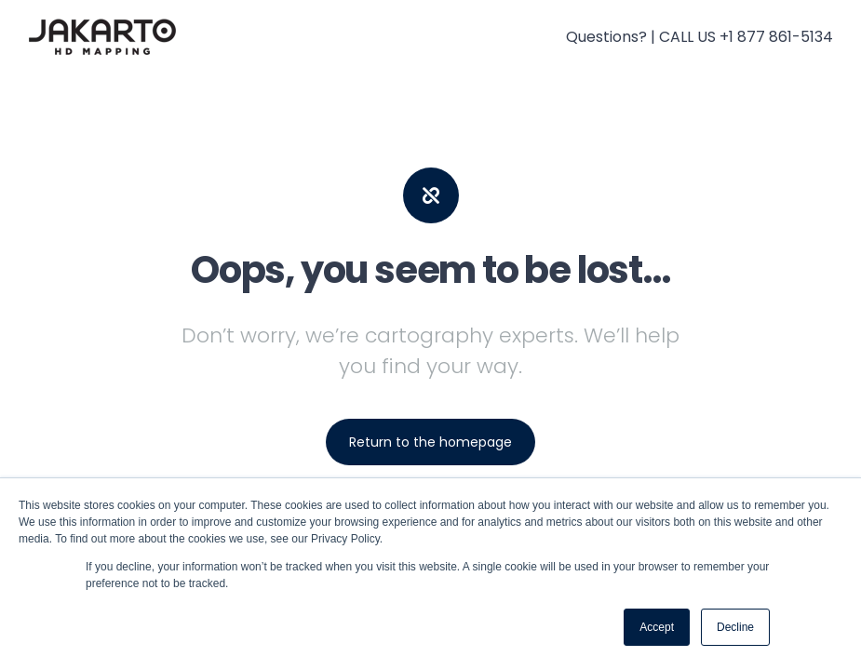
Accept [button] (656, 627)
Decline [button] (735, 627)
